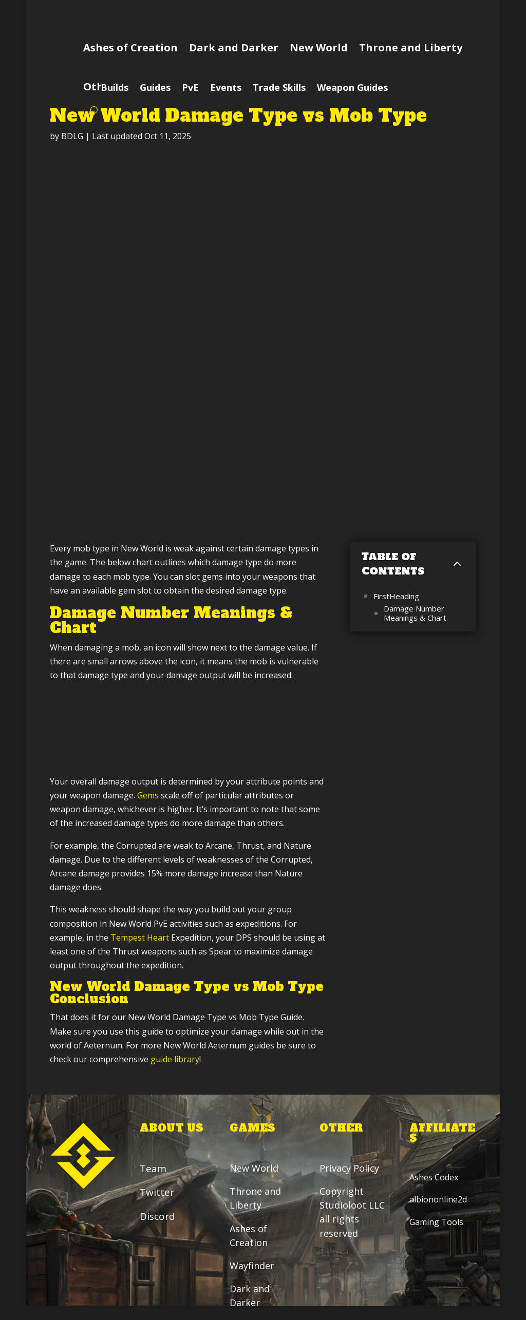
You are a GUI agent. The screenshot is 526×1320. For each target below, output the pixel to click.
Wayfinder (252, 1266)
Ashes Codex (433, 1177)
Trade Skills (279, 88)
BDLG (72, 136)
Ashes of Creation (130, 47)
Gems (148, 795)
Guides (155, 88)
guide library (175, 1059)
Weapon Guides (352, 88)
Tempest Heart (139, 937)
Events (225, 88)
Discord (157, 1216)
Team (153, 1169)
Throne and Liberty (410, 47)
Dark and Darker (233, 47)
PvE (190, 88)
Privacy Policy (351, 1168)
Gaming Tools (436, 1222)
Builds (114, 88)
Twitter (157, 1192)
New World (319, 47)
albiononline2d (438, 1200)
